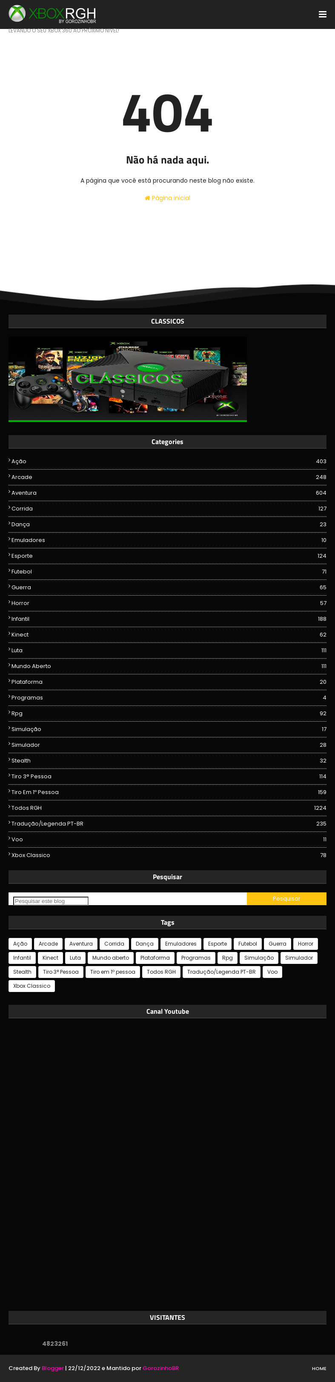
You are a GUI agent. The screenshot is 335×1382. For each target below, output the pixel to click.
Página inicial (167, 198)
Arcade (168, 477)
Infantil (168, 619)
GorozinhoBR (161, 1368)
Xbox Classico (168, 855)
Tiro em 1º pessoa (168, 792)
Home (319, 1368)
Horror (168, 603)
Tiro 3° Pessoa (168, 776)
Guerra (168, 587)
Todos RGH (168, 808)
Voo (168, 839)
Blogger (53, 1368)
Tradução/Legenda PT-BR (168, 824)
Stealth (168, 761)
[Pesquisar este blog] (51, 901)
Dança (168, 524)
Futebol (168, 572)
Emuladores (168, 540)
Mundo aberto (168, 666)
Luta (168, 650)
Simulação (168, 729)
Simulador (168, 745)
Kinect (168, 635)
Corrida (168, 509)
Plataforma (168, 682)
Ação (168, 461)
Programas (168, 698)
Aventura (168, 493)
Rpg (168, 713)
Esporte (168, 556)
